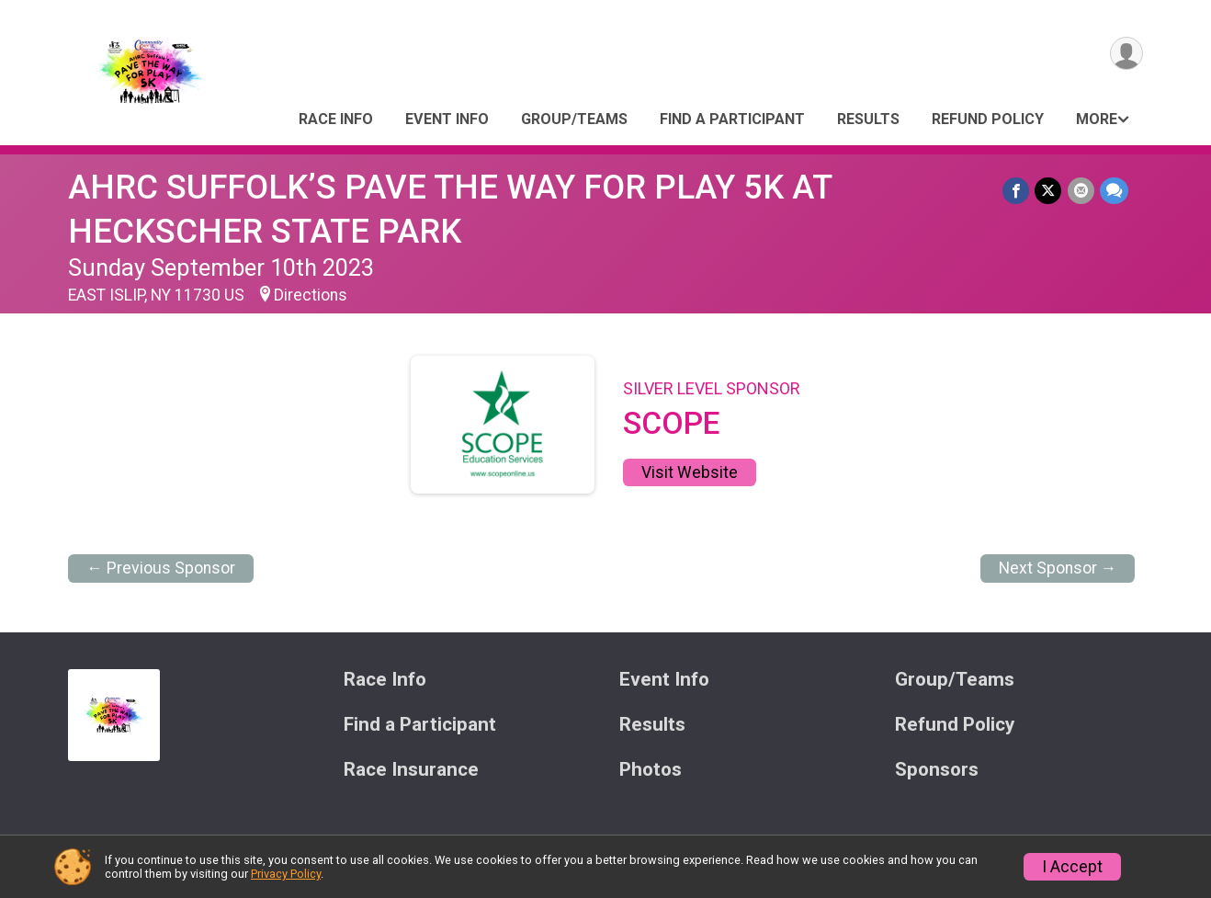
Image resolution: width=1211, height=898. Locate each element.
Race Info (336, 119)
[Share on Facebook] (1016, 190)
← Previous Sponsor (160, 568)
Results (868, 119)
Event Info (447, 119)
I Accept (1072, 867)
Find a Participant (732, 119)
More (1096, 119)
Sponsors (937, 769)
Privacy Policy (286, 874)
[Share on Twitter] (1049, 190)
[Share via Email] (1081, 190)
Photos (650, 769)
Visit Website (689, 472)
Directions (310, 295)
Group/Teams (574, 119)
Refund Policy (988, 119)
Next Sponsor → (1058, 568)
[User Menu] (1126, 54)
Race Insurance (411, 769)
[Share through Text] (1114, 190)
